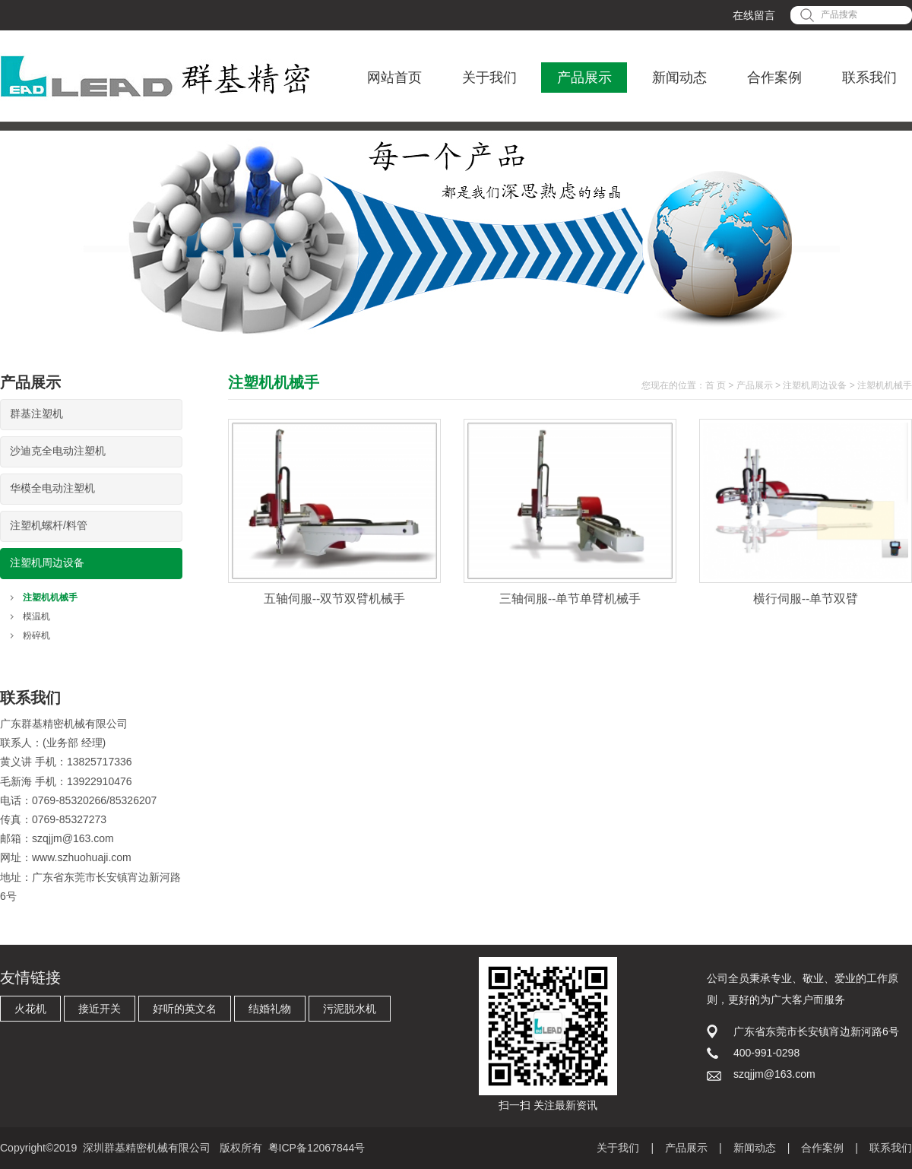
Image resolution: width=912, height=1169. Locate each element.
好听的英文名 (185, 1009)
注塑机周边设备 (47, 562)
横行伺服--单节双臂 (806, 598)
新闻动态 (679, 77)
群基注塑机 (36, 413)
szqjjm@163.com (73, 838)
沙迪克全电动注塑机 (58, 451)
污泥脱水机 (349, 1009)
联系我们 (869, 77)
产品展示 (584, 77)
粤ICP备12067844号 (317, 1148)
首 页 (715, 385)
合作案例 (774, 77)
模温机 (36, 616)
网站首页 (394, 77)
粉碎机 (36, 635)
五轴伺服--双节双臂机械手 (335, 598)
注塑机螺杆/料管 (48, 525)
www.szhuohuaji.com (81, 857)
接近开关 (99, 1009)
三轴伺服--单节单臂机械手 (570, 598)
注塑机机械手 (50, 597)
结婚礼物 (270, 1009)
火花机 (30, 1009)
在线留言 (754, 15)
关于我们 (489, 77)
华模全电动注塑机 (52, 488)
